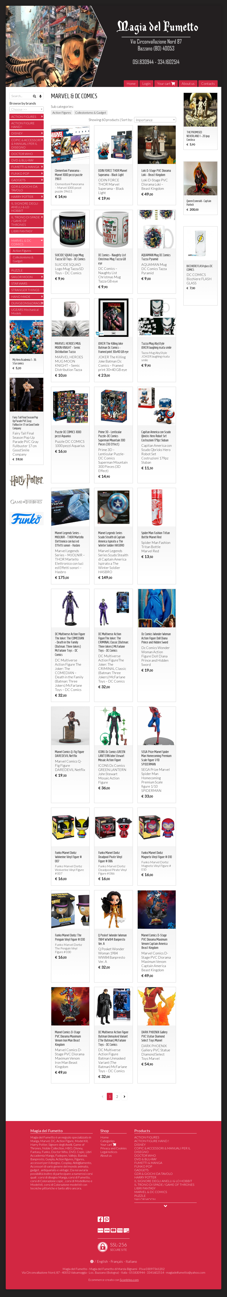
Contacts (208, 83)
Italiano (131, 1261)
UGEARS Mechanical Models (25, 311)
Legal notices (108, 1152)
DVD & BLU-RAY (22, 160)
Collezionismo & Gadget (90, 112)
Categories (107, 1141)
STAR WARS (19, 283)
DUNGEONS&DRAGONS (27, 303)
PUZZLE (17, 270)
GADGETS (18, 180)
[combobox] (155, 119)
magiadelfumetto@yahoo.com (185, 1272)
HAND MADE (20, 296)
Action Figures (61, 112)
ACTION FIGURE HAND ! (23, 124)
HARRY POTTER (22, 196)
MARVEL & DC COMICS (21, 242)
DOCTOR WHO (22, 153)
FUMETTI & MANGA (25, 167)
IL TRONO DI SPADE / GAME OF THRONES (25, 220)
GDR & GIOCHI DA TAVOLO (24, 188)
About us (188, 83)
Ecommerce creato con (113, 1279)
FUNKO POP (20, 173)
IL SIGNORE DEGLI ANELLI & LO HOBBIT (24, 206)
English (102, 1261)
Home (131, 83)
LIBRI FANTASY (21, 231)
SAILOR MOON (22, 277)
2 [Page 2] (117, 1096)
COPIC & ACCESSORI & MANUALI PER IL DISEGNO (26, 143)
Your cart (166, 83)
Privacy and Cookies (113, 1148)
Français (117, 1261)
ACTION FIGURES (23, 116)
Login (146, 83)
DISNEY (17, 133)
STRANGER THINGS (25, 290)
